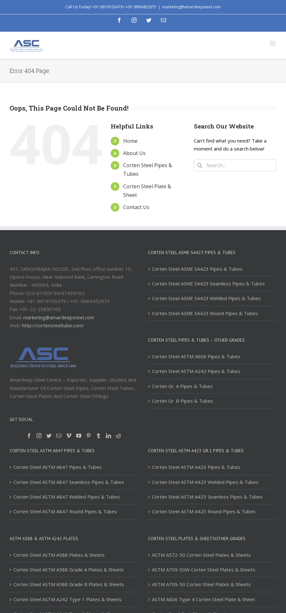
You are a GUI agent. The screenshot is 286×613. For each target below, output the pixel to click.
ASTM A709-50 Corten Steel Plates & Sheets (201, 584)
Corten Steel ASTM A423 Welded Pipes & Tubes (205, 482)
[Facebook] (29, 435)
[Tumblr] (98, 435)
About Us (134, 153)
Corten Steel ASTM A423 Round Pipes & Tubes (204, 511)
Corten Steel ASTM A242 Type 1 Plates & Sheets (67, 599)
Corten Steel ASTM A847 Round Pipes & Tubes (65, 511)
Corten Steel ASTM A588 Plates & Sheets (59, 555)
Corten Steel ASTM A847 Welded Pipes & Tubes (66, 496)
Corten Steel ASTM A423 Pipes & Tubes (196, 467)
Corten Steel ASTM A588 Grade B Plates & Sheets (68, 584)
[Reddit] (118, 435)
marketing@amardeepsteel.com (191, 7)
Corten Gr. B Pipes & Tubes (182, 401)
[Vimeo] (68, 435)
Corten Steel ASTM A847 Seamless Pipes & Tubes (68, 482)
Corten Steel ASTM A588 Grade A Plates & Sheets (68, 569)
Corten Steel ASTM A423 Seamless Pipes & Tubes (207, 496)
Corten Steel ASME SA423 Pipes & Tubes (197, 269)
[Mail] (58, 435)
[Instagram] (39, 435)
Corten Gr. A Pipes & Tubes (182, 386)
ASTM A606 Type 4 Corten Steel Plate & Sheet (203, 599)
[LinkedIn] (108, 435)
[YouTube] (78, 435)
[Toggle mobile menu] (273, 43)
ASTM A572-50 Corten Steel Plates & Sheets (201, 555)
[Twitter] (49, 435)
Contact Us (136, 207)
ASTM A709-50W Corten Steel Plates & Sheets (203, 569)
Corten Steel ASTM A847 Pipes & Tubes (57, 467)
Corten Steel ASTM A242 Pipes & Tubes (196, 371)
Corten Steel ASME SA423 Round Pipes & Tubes (205, 313)
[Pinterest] (88, 435)
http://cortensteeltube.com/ (53, 325)
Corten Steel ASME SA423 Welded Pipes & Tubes (206, 298)
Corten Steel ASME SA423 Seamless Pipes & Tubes (208, 283)
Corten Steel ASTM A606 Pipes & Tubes (196, 356)
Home (130, 140)
